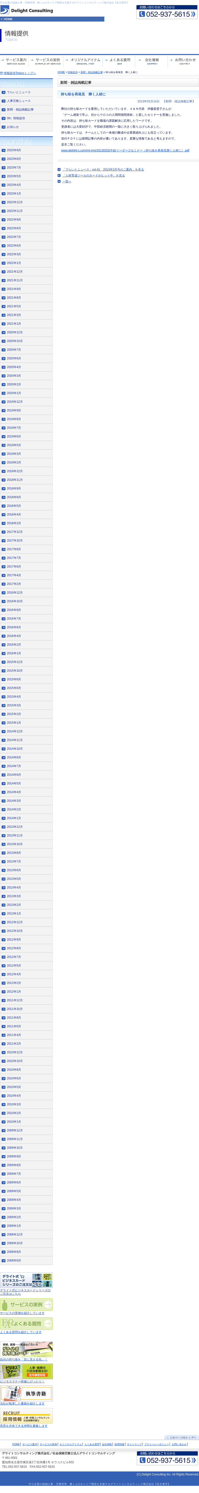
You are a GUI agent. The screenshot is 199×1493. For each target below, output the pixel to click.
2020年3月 (14, 375)
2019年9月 (14, 410)
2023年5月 (14, 176)
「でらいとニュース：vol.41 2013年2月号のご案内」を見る (103, 169)
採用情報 (119, 1444)
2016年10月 (15, 601)
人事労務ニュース (19, 101)
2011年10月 (15, 1009)
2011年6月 (14, 1026)
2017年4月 (14, 575)
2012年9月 (14, 939)
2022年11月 (15, 211)
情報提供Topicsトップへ (20, 73)
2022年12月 (15, 202)
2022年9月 (14, 219)
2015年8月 (14, 679)
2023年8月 (14, 159)
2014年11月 (15, 740)
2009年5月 (14, 1191)
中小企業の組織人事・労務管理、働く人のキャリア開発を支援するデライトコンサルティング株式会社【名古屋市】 (64, 2)
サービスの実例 (48, 1444)
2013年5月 (14, 879)
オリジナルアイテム (70, 1444)
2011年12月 (15, 1000)
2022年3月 (14, 254)
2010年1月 (14, 1121)
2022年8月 (14, 228)
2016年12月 (15, 592)
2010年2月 (14, 1113)
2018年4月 (14, 514)
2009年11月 (15, 1139)
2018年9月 (14, 488)
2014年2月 (14, 809)
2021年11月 (15, 280)
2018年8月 (14, 497)
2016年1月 (14, 653)
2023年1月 (14, 193)
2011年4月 (14, 1035)
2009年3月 (14, 1208)
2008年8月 (14, 1252)
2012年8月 (14, 948)
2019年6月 (14, 436)
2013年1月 (14, 913)
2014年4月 (14, 792)
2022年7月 (14, 237)
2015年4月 (14, 696)
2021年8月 (14, 297)
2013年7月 (14, 861)
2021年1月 (14, 323)
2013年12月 (15, 827)
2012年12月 (15, 922)
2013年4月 (14, 887)
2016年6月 (14, 627)
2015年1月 (14, 722)
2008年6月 (14, 1260)
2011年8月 (14, 1017)
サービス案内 (29, 1444)
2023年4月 (14, 185)
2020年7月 (14, 349)
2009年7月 (14, 1174)
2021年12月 (15, 271)
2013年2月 (14, 905)
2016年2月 (14, 644)
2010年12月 (15, 1052)
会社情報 (107, 1444)
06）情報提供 (16, 118)
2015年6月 (14, 688)
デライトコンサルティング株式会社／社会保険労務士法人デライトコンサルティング (58, 1453)
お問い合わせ (179, 1444)
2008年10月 (15, 1243)
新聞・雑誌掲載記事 (92, 72)
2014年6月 (14, 774)
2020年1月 (14, 393)
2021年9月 (14, 289)
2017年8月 (14, 549)
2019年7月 (14, 428)
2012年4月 (14, 974)
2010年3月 (14, 1104)
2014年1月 (14, 818)
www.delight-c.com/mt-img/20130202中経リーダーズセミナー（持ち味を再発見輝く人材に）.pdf (125, 150)
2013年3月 (14, 896)
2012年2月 (14, 983)
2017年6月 (14, 566)
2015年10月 (15, 670)
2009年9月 (14, 1156)
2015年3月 (14, 705)
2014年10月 (15, 748)
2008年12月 (15, 1234)
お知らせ (13, 127)
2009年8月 (14, 1165)
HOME (61, 72)
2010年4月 (14, 1095)
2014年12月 (15, 731)
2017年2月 (14, 584)
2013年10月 (15, 844)
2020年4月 (14, 367)
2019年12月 (15, 401)
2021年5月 (14, 306)
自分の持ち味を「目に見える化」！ (24, 1359)
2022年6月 (14, 245)
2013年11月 (15, 835)
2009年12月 (15, 1130)
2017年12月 (15, 532)
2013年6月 (14, 870)
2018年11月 (15, 480)
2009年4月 (14, 1200)
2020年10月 (15, 341)
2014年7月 (14, 766)
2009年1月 (14, 1226)
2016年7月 (14, 618)
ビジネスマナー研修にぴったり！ (22, 1381)
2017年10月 (15, 540)
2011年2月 (14, 1043)
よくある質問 (92, 1444)
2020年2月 (14, 384)
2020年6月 (14, 358)
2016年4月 (14, 636)
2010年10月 (15, 1061)
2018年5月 (14, 506)
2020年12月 (15, 332)
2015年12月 (15, 662)
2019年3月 (14, 454)
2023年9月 (14, 150)
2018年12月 (15, 471)
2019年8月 (14, 419)
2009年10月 (15, 1147)
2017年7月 (14, 558)
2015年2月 (14, 714)
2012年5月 (14, 965)
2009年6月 (14, 1182)
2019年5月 (14, 445)
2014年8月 (14, 757)
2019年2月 (14, 462)
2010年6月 (14, 1078)
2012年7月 (14, 957)
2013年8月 (14, 853)
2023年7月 (14, 167)
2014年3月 (14, 801)
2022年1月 (14, 263)
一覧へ (66, 181)
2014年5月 (14, 783)
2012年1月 (14, 991)
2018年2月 (14, 523)
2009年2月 (14, 1217)
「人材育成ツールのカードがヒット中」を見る (93, 175)
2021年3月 (14, 315)
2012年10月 (15, 931)
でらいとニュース (19, 92)
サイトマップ (134, 1444)
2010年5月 (14, 1087)
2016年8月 (14, 610)
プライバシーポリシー (156, 1444)
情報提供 (73, 72)
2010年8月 (14, 1069)
